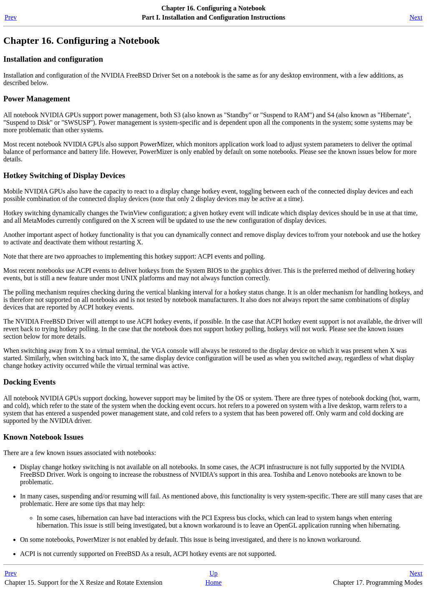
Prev (11, 17)
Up (213, 573)
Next (415, 17)
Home (213, 582)
